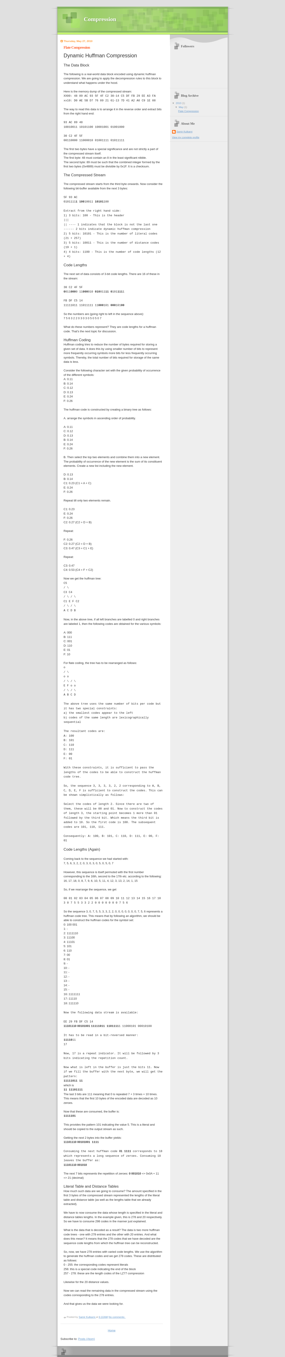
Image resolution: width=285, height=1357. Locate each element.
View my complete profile (186, 137)
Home (112, 1330)
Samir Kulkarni (185, 131)
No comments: (117, 1317)
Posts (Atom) (86, 1339)
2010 (179, 103)
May (181, 107)
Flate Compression (77, 47)
